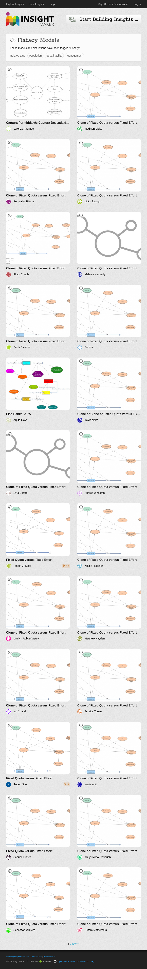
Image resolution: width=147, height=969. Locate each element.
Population (35, 55)
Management (74, 55)
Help (52, 4)
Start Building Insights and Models (105, 19)
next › (75, 944)
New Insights (37, 4)
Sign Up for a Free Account (113, 4)
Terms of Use (36, 957)
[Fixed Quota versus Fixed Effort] (38, 535)
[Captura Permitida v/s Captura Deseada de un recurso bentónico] (38, 98)
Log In (137, 4)
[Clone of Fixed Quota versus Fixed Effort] (109, 98)
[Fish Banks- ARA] (38, 390)
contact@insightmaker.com (17, 957)
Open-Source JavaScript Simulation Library (76, 961)
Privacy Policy (49, 957)
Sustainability (54, 55)
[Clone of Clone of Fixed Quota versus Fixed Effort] (109, 390)
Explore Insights (15, 4)
